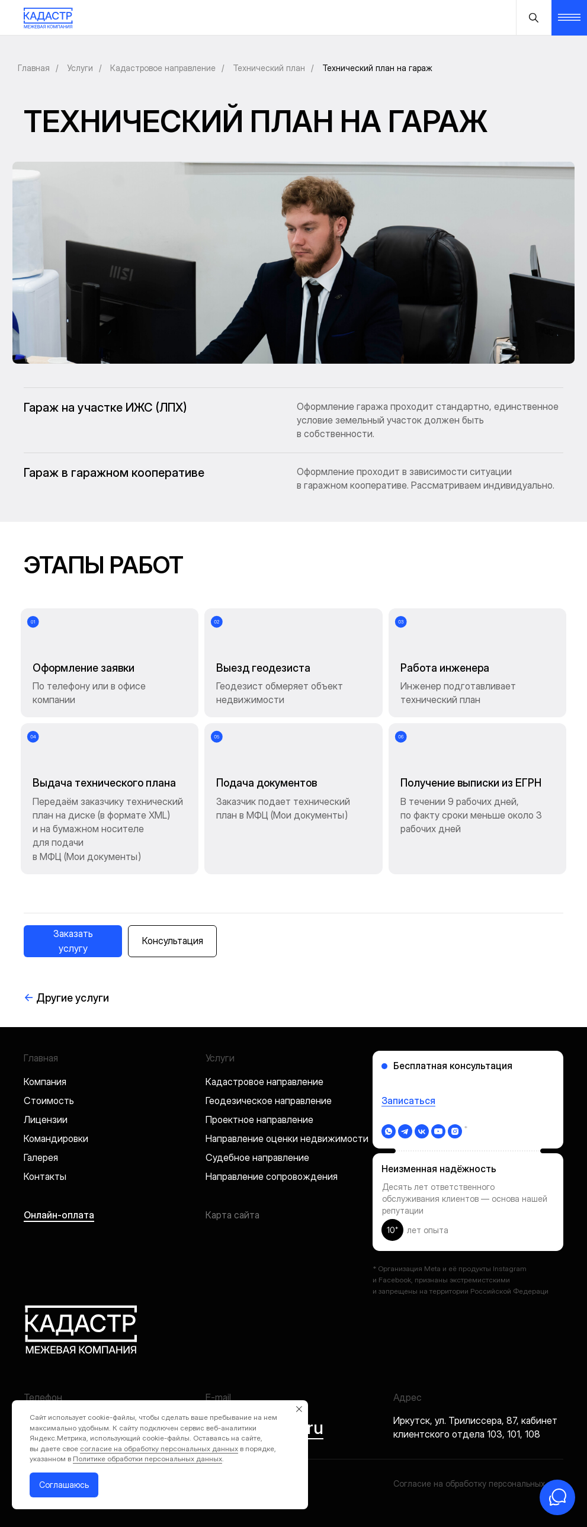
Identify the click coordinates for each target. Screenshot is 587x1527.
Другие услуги (66, 998)
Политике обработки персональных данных (147, 1458)
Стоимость (49, 1100)
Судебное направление (257, 1157)
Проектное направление (259, 1119)
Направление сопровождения (272, 1176)
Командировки (56, 1138)
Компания (45, 1081)
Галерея (41, 1157)
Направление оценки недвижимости (287, 1138)
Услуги (80, 68)
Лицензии (46, 1119)
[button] (73, 941)
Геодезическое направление (269, 1100)
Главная (34, 68)
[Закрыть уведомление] (299, 1409)
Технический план (269, 68)
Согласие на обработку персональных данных (485, 1483)
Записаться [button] (408, 1100)
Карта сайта (232, 1215)
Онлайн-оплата (59, 1215)
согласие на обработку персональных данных (159, 1448)
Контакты (45, 1176)
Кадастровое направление (163, 68)
